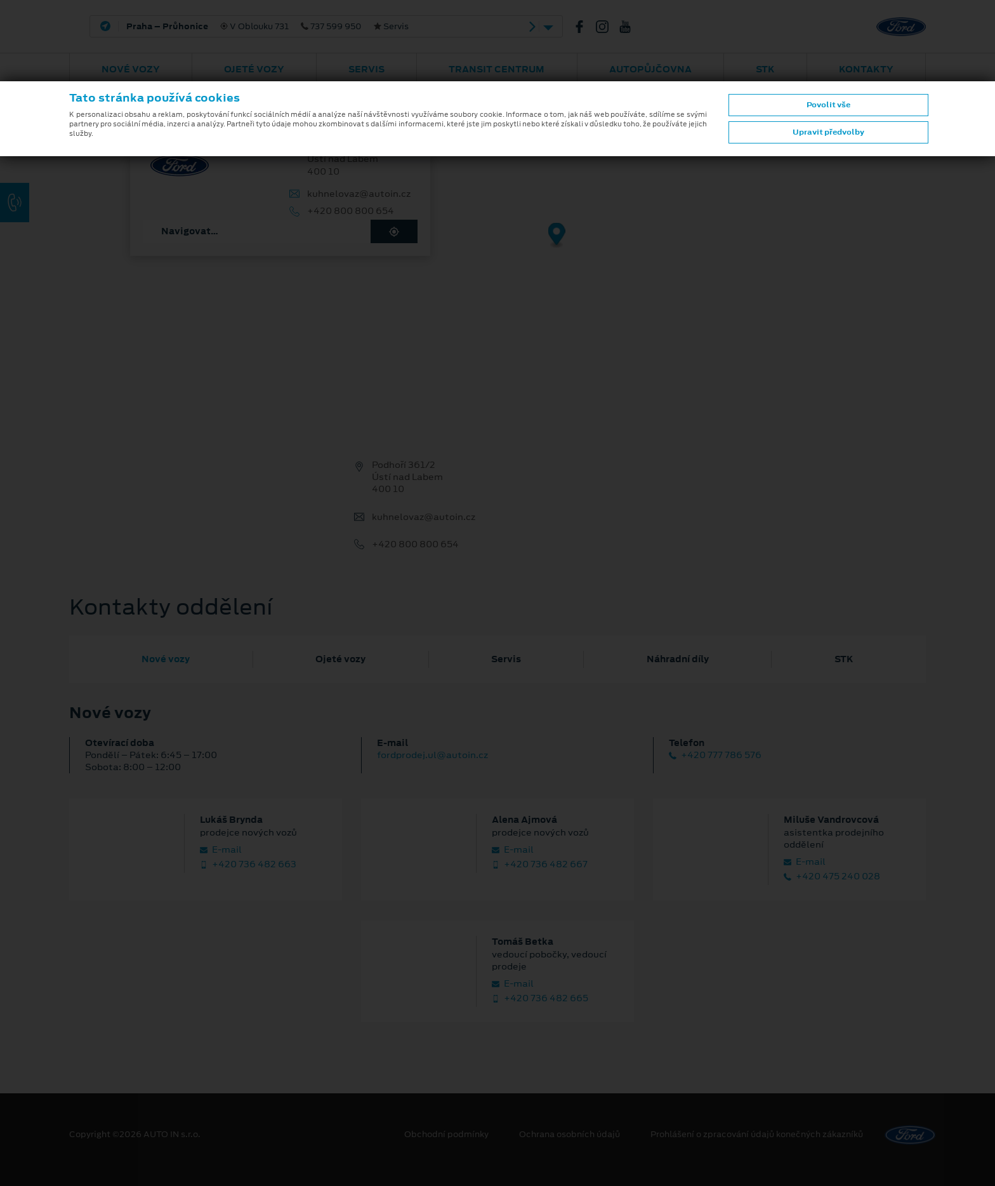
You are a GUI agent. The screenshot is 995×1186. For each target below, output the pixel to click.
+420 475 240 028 (832, 876)
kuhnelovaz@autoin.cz (359, 194)
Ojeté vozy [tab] (340, 659)
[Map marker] (556, 236)
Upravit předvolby (828, 132)
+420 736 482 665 (540, 998)
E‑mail (221, 850)
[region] (497, 244)
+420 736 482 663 (248, 864)
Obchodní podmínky (446, 1134)
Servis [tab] (506, 659)
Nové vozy (131, 69)
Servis (366, 69)
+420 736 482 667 (540, 864)
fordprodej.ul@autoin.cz (432, 755)
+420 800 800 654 (350, 211)
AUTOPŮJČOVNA (650, 69)
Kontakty (866, 69)
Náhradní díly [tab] (678, 659)
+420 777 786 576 (715, 755)
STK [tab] (843, 659)
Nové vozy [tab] (166, 659)
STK (765, 69)
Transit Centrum (496, 69)
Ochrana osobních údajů (569, 1134)
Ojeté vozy (254, 69)
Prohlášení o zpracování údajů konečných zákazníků (756, 1134)
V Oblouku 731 (267, 26)
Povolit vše (828, 105)
